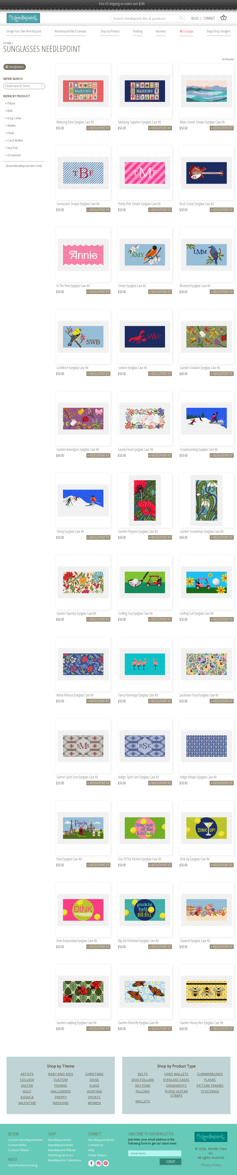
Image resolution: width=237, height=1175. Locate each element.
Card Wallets (176, 1074)
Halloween (61, 1091)
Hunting (94, 1091)
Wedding (61, 1103)
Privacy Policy (211, 1165)
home (7, 43)
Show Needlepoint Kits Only (24, 166)
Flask (10, 133)
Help (91, 1150)
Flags (94, 1085)
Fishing (60, 1085)
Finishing (137, 31)
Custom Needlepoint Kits (25, 1140)
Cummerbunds (210, 1074)
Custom (61, 1080)
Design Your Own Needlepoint (23, 31)
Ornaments (176, 1085)
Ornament (14, 155)
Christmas (188, 31)
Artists (27, 1074)
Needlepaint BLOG (101, 1140)
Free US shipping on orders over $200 (121, 3)
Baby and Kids (60, 1074)
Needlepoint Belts (60, 1145)
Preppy (61, 1097)
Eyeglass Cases (176, 1080)
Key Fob (12, 148)
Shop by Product (109, 31)
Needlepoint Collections (64, 1160)
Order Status (97, 1155)
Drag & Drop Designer (219, 31)
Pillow (11, 103)
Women (94, 1103)
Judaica (27, 1097)
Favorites (161, 31)
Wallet (11, 126)
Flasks (210, 1080)
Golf (27, 1091)
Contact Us (95, 1145)
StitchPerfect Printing (22, 1165)
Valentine (27, 1103)
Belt (9, 111)
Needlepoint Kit (98, 128)
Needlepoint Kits (59, 1140)
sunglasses (16, 67)
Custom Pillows (18, 1150)
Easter (27, 1085)
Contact (209, 18)
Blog (195, 18)
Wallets (142, 1101)
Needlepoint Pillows (62, 1150)
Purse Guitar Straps (176, 1093)
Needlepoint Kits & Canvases (71, 31)
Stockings (210, 1091)
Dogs (94, 1080)
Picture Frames (210, 1085)
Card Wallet (15, 140)
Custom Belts (17, 1145)
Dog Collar (14, 118)
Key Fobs (142, 1085)
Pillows (143, 1091)
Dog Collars (142, 1080)
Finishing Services (60, 1155)
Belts (143, 1074)
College (27, 1080)
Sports (94, 1097)
